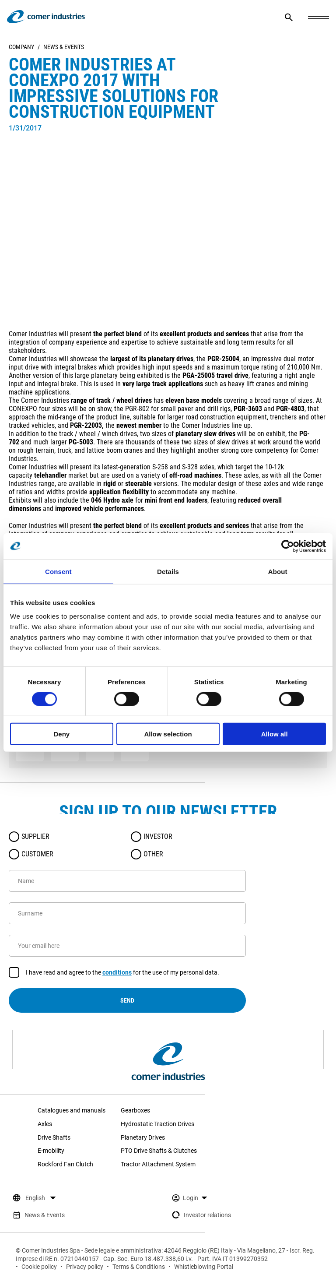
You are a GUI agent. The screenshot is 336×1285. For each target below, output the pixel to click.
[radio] (14, 836)
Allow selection (168, 734)
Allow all (274, 734)
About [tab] (277, 571)
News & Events (63, 47)
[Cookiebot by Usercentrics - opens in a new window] (287, 546)
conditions (117, 972)
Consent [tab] (58, 571)
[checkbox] (14, 972)
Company (21, 47)
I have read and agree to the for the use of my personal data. (122, 972)
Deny (61, 734)
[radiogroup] (127, 845)
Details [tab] (168, 571)
